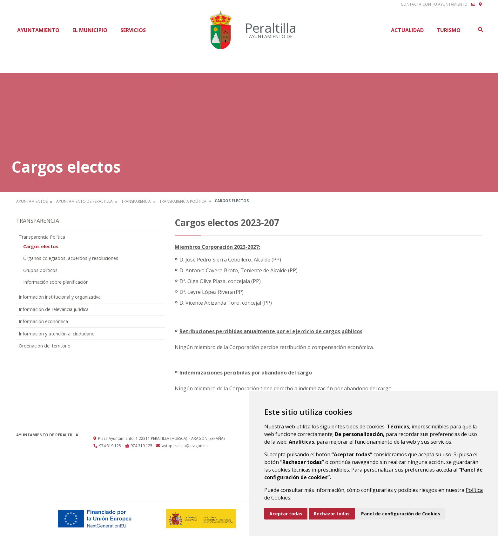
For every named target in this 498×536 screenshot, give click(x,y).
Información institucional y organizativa (60, 297)
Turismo (449, 30)
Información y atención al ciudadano (57, 334)
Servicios (133, 30)
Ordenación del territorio (45, 346)
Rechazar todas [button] (332, 514)
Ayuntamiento (38, 30)
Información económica (43, 321)
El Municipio (89, 30)
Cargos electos (40, 246)
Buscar (480, 29)
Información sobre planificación (56, 282)
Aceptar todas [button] (285, 514)
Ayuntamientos (32, 201)
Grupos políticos (40, 270)
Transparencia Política (182, 201)
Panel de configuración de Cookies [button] (400, 514)
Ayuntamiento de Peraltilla (84, 201)
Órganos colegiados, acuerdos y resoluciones (70, 258)
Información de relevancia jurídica (54, 309)
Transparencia (136, 201)
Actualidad (407, 30)
